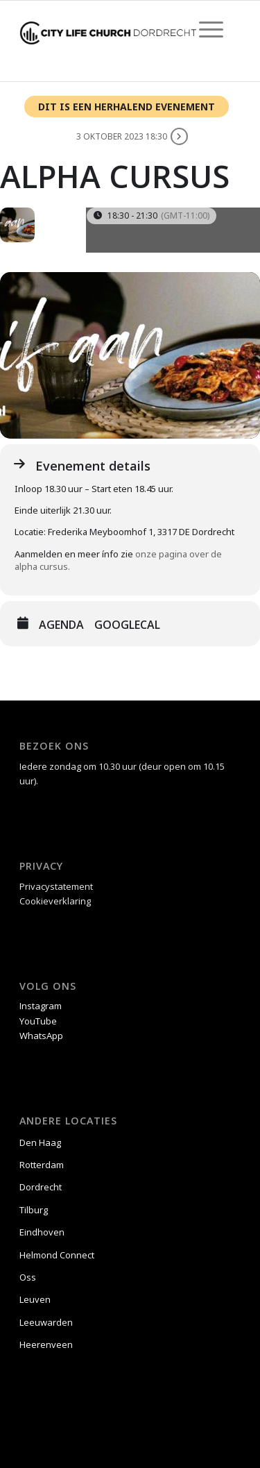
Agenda (61, 624)
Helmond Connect (56, 1255)
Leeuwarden (46, 1322)
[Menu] (204, 28)
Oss (27, 1277)
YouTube (38, 1021)
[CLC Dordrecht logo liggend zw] (107, 28)
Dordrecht (40, 1187)
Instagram (40, 1005)
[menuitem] (204, 28)
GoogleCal (127, 624)
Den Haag (40, 1142)
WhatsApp (41, 1035)
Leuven (35, 1299)
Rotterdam (41, 1164)
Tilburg (33, 1210)
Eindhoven (41, 1232)
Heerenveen (46, 1344)
